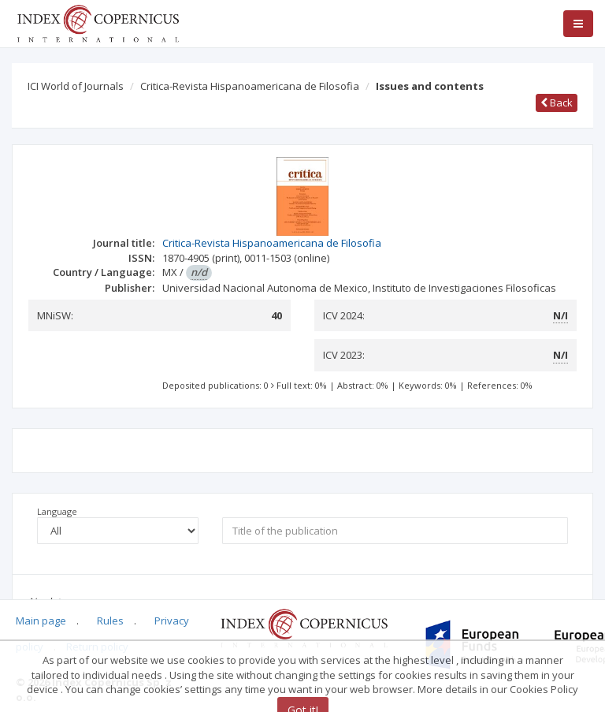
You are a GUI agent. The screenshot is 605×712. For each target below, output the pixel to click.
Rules (110, 620)
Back (556, 102)
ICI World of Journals (76, 86)
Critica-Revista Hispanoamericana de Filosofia (249, 86)
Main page (41, 620)
